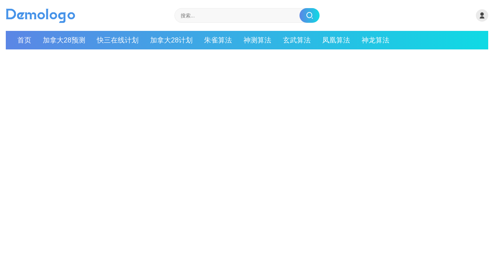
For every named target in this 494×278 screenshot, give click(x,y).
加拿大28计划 (171, 40)
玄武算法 (297, 40)
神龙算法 (375, 40)
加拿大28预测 (64, 40)
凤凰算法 (336, 40)
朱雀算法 (218, 40)
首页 (24, 40)
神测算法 (257, 40)
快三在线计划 (118, 40)
